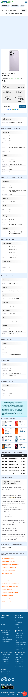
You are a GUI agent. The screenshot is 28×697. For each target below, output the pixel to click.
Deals (22, 5)
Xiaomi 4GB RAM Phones (7, 589)
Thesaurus (17, 619)
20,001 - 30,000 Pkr (19, 663)
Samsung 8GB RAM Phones (7, 595)
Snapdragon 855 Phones (7, 598)
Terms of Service (18, 627)
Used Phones (5, 5)
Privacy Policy (18, 626)
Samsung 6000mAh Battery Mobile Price (10, 564)
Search (24, 10)
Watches (3, 624)
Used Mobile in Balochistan (20, 642)
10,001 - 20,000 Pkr (19, 664)
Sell (24, 693)
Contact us (17, 624)
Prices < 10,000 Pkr (19, 666)
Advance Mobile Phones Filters (14, 13)
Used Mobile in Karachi (5, 632)
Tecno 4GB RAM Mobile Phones (8, 570)
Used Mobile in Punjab (19, 635)
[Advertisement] (14, 31)
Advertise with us (18, 622)
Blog (2, 626)
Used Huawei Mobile (5, 661)
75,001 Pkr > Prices (19, 654)
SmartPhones (3, 617)
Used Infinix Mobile (5, 663)
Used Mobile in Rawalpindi (6, 636)
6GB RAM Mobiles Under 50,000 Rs (9, 576)
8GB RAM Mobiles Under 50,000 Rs (9, 567)
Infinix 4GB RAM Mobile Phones (8, 573)
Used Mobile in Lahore (5, 634)
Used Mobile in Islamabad (20, 633)
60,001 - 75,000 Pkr (19, 656)
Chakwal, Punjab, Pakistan (7, 672)
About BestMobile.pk (19, 617)
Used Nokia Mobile (5, 659)
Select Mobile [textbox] (7, 106)
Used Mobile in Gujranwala (6, 643)
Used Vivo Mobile (4, 664)
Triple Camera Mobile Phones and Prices (10, 583)
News (2, 627)
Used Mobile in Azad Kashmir (21, 644)
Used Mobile (3, 619)
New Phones (14, 5)
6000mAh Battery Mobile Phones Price (10, 580)
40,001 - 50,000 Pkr (19, 659)
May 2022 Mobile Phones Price (8, 558)
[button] (26, 2)
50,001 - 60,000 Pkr (19, 657)
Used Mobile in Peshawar (6, 637)
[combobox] (10, 106)
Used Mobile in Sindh (19, 637)
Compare (22, 106)
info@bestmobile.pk (5, 671)
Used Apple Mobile (4, 656)
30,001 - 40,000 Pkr (19, 661)
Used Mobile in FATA (19, 646)
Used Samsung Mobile (5, 654)
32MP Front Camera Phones (7, 601)
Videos (16, 620)
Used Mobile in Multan (5, 641)
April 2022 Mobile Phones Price (8, 561)
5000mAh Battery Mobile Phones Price (10, 586)
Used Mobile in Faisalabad (6, 639)
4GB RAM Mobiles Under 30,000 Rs (9, 605)
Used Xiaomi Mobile (5, 657)
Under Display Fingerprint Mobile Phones (10, 592)
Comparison (3, 620)
